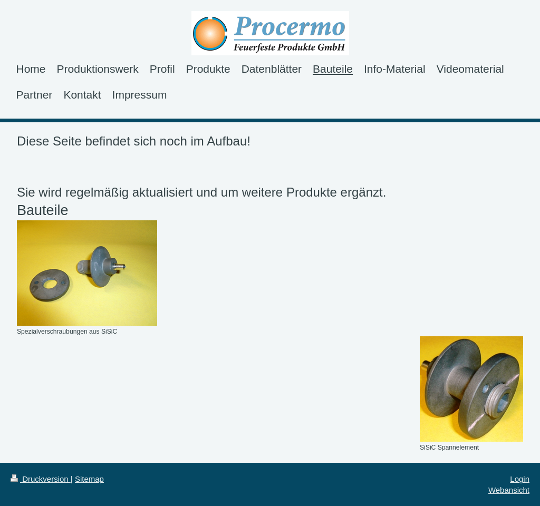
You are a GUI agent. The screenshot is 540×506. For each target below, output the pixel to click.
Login (519, 478)
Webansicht (508, 489)
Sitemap (89, 478)
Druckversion (41, 478)
